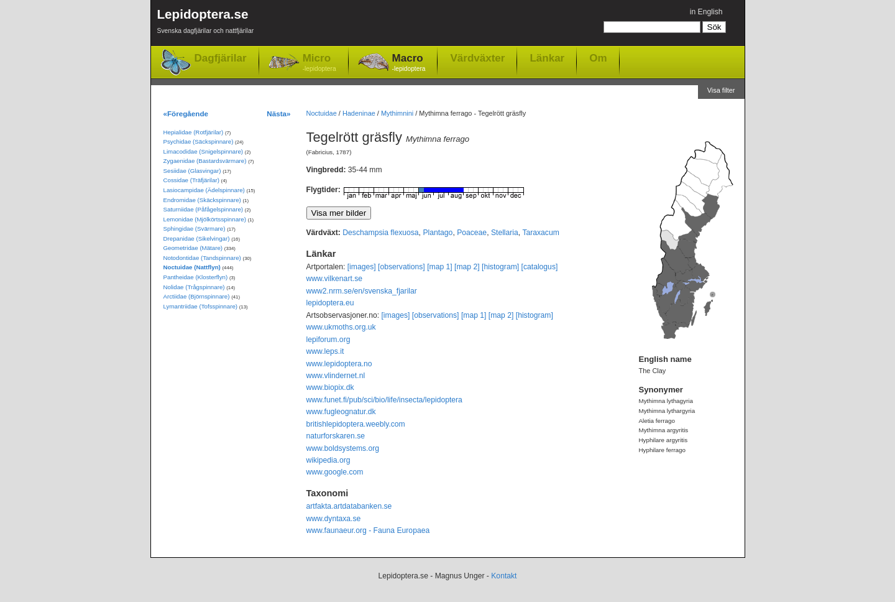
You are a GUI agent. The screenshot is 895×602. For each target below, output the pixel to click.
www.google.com (335, 472)
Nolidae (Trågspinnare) (194, 287)
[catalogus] (539, 266)
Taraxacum (540, 232)
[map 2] (467, 266)
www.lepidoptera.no (339, 363)
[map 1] (439, 266)
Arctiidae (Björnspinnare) (196, 296)
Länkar (547, 57)
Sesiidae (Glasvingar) (192, 170)
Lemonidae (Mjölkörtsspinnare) (204, 219)
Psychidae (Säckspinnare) (198, 141)
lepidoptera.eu (330, 303)
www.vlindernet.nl (335, 375)
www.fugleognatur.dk (341, 411)
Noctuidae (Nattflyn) (192, 267)
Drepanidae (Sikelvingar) (196, 238)
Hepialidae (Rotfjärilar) (193, 132)
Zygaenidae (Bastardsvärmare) (205, 160)
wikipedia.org (328, 460)
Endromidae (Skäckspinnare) (202, 200)
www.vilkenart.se (334, 278)
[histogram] (500, 266)
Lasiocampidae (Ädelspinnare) (204, 190)
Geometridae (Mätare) (193, 247)
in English (706, 11)
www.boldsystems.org (343, 448)
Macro (409, 63)
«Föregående (186, 113)
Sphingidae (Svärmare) (194, 228)
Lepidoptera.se (205, 23)
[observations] (401, 266)
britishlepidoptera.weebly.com (355, 424)
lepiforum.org (328, 339)
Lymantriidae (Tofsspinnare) (200, 306)
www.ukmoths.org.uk (341, 327)
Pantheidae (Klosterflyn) (195, 277)
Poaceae (472, 232)
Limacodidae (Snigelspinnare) (203, 151)
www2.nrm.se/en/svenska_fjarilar (361, 291)
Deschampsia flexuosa (380, 232)
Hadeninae (358, 113)
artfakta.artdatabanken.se (349, 506)
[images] (361, 266)
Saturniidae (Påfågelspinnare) (203, 209)
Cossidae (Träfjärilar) (191, 180)
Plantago (437, 232)
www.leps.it (325, 351)
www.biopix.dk (330, 387)
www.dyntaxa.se (333, 518)
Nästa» (278, 113)
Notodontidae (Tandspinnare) (202, 257)
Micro (319, 63)
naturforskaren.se (335, 436)
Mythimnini (397, 113)
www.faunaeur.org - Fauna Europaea (368, 530)
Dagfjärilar (221, 58)
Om (598, 57)
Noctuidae (321, 113)
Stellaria (504, 232)
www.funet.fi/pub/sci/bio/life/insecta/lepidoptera (384, 400)
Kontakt (503, 576)
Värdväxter (477, 57)
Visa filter (721, 90)
